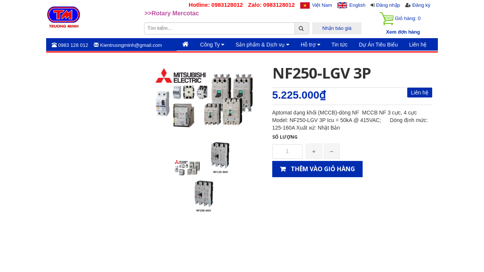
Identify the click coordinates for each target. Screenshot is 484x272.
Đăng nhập (388, 5)
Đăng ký (421, 5)
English (357, 5)
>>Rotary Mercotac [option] (171, 17)
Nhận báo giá (336, 28)
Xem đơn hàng (403, 32)
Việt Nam (322, 5)
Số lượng (285, 137)
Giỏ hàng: (400, 18)
